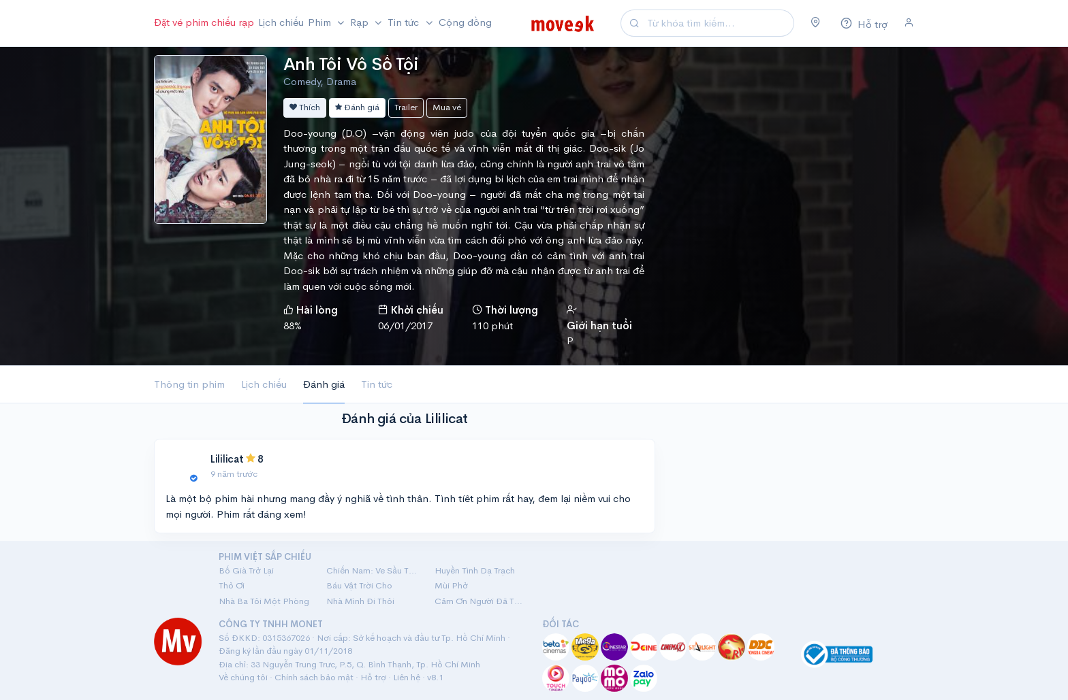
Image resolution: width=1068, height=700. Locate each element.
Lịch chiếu (281, 22)
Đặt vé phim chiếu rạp (204, 22)
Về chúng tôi (243, 677)
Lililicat (226, 458)
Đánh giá (357, 107)
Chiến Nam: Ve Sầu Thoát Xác (372, 570)
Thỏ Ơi (232, 585)
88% (292, 325)
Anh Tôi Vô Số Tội (350, 64)
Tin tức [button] (405, 22)
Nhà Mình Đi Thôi (360, 601)
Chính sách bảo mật (314, 677)
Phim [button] (321, 22)
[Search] (718, 23)
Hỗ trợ (373, 677)
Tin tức (376, 384)
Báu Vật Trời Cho (359, 585)
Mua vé (447, 107)
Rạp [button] (360, 22)
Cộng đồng (465, 22)
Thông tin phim (189, 384)
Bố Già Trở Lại (246, 570)
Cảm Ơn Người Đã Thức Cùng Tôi (480, 601)
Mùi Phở (451, 585)
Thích (304, 107)
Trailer (406, 107)
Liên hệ (406, 677)
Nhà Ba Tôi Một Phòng (264, 601)
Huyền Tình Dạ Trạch (475, 570)
